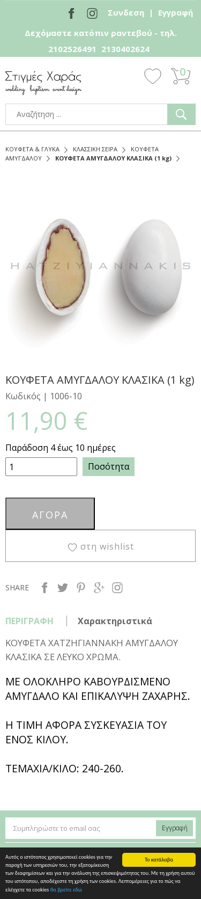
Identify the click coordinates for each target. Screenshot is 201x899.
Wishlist (152, 75)
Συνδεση (126, 12)
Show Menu (123, 76)
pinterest (81, 588)
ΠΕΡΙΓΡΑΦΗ (29, 621)
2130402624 (125, 48)
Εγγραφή (175, 12)
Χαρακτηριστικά (115, 621)
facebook (44, 588)
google (99, 588)
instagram (117, 588)
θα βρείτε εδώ (66, 889)
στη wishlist (107, 546)
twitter (63, 588)
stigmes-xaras (43, 83)
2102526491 (72, 48)
